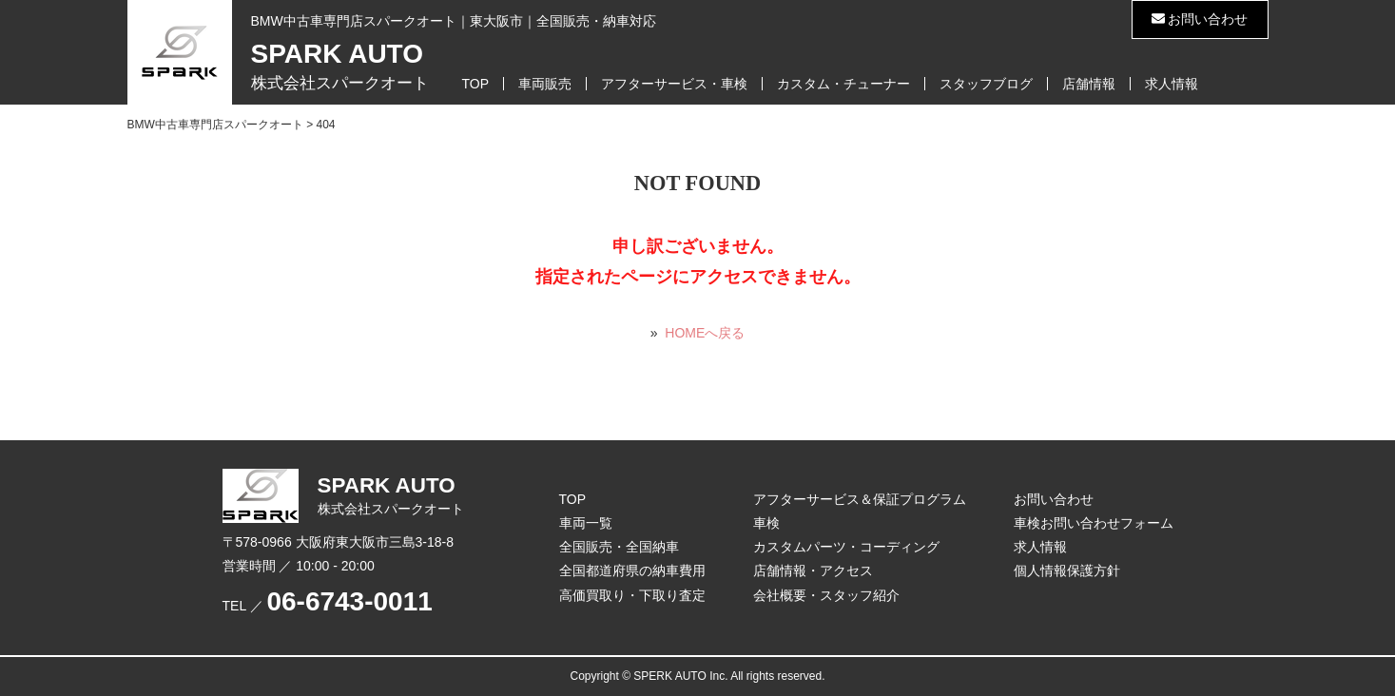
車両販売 (545, 83)
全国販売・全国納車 (619, 546)
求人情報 (1171, 83)
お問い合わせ (1200, 19)
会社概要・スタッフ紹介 (826, 595)
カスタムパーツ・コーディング (846, 546)
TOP (476, 83)
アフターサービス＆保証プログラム (859, 499)
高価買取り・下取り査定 (632, 595)
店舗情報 (1088, 83)
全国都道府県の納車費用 (632, 570)
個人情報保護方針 (1067, 570)
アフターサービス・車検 (674, 83)
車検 (766, 523)
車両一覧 (585, 523)
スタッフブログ (986, 83)
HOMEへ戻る (705, 332)
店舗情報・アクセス (813, 570)
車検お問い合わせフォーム (1093, 523)
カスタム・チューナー (843, 83)
